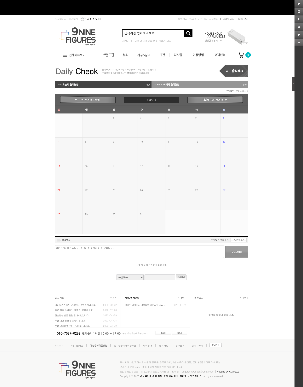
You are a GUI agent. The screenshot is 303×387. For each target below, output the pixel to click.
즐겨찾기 (73, 19)
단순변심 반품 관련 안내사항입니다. (72, 315)
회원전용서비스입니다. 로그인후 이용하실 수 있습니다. (139, 251)
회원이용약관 (76, 345)
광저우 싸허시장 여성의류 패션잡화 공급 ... (145, 304)
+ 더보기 (112, 297)
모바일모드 (227, 19)
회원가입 (182, 19)
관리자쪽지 (197, 345)
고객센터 (213, 19)
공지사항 (163, 345)
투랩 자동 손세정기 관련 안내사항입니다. (74, 310)
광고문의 (180, 345)
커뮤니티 (202, 19)
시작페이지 (60, 19)
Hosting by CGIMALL (228, 371)
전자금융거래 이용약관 (125, 345)
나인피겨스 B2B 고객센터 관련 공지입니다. (75, 304)
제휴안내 (147, 345)
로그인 (192, 19)
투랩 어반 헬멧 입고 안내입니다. (70, 320)
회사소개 (59, 345)
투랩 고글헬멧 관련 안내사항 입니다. (72, 325)
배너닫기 (242, 19)
